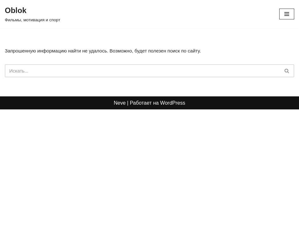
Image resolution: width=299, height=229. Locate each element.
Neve (119, 222)
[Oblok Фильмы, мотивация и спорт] (32, 14)
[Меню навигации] (286, 14)
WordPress (172, 222)
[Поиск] (142, 71)
